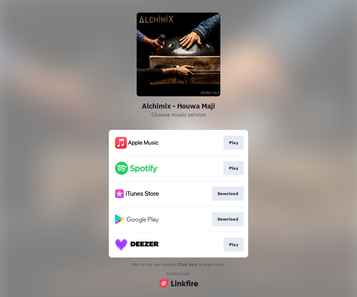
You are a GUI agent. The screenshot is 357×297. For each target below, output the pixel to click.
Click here (188, 264)
